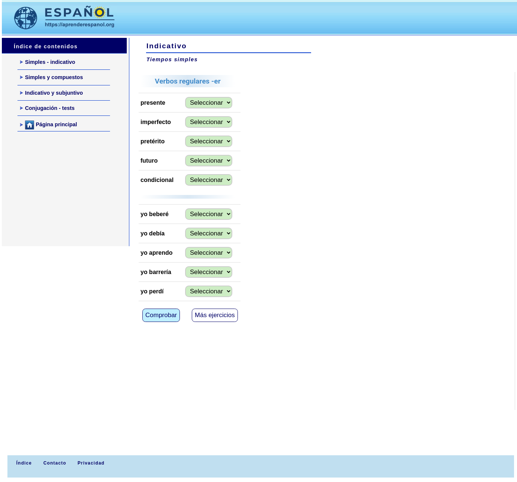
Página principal (48, 125)
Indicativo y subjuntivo (51, 93)
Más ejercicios (215, 315)
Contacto (55, 463)
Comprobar (161, 315)
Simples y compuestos (51, 77)
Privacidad (91, 463)
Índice (23, 463)
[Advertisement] (263, 17)
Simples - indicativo (47, 62)
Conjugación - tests (47, 108)
